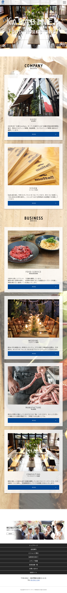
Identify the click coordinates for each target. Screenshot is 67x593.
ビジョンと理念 (33, 553)
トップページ (33, 545)
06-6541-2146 (35, 580)
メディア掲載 (33, 561)
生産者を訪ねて (33, 557)
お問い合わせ (33, 569)
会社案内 (33, 549)
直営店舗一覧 (34, 565)
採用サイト (33, 572)
